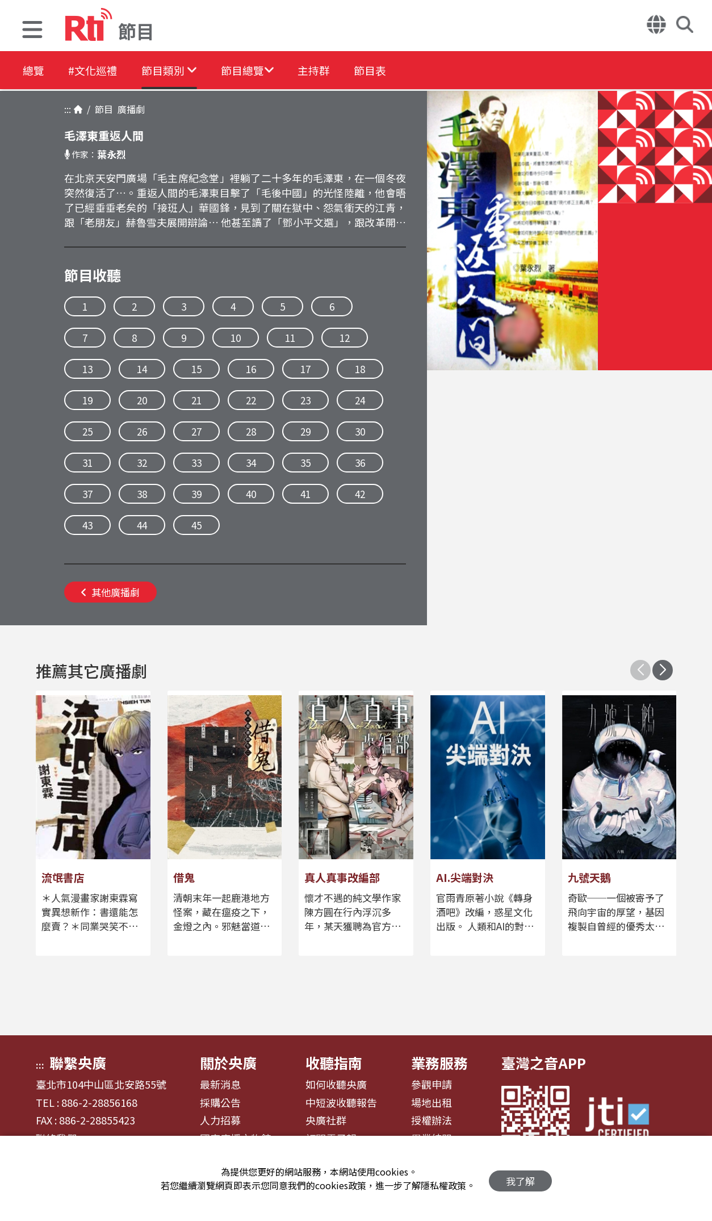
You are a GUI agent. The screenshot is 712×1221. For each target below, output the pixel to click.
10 (236, 338)
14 (142, 369)
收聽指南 (333, 1062)
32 (142, 462)
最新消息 (220, 1084)
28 (251, 431)
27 (196, 431)
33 (196, 462)
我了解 (520, 1179)
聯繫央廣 (77, 1062)
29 (305, 431)
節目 (101, 109)
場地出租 (431, 1103)
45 (196, 525)
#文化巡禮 (100, 70)
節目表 (404, 70)
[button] (32, 31)
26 (142, 431)
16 (251, 369)
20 (142, 400)
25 (87, 431)
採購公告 (220, 1103)
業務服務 (439, 1062)
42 (360, 494)
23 (305, 400)
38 (142, 494)
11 (290, 338)
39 (196, 494)
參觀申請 (431, 1084)
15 (196, 369)
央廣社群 (325, 1120)
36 (360, 462)
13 (87, 369)
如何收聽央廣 (336, 1084)
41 (305, 494)
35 (305, 462)
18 (360, 369)
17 (305, 369)
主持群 (342, 70)
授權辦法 (431, 1120)
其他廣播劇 (110, 592)
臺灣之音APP (543, 1062)
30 (360, 431)
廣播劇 (129, 109)
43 (87, 525)
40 (251, 494)
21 (196, 400)
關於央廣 (228, 1062)
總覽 (34, 70)
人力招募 (220, 1120)
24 (360, 400)
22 (251, 400)
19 (87, 400)
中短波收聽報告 (341, 1103)
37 (87, 494)
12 (345, 338)
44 (142, 525)
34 (251, 462)
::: (67, 109)
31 (87, 462)
